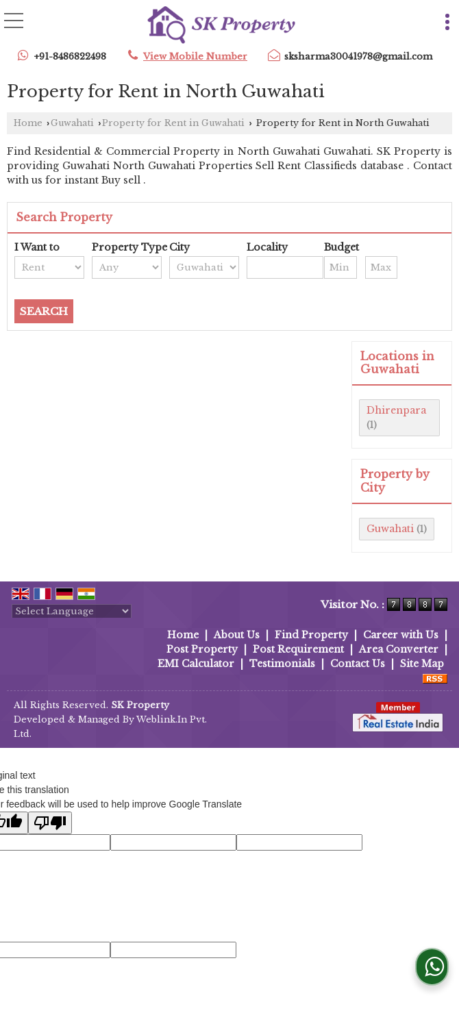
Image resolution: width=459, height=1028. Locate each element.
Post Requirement (298, 649)
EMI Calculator (196, 663)
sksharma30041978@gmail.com (358, 56)
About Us (237, 635)
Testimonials (282, 663)
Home (28, 123)
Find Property (311, 635)
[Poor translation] (50, 823)
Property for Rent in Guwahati (173, 123)
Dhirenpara (396, 410)
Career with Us (400, 635)
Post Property (202, 649)
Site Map (422, 663)
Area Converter (398, 649)
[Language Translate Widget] (72, 611)
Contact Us (357, 663)
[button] (195, 56)
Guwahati (72, 123)
